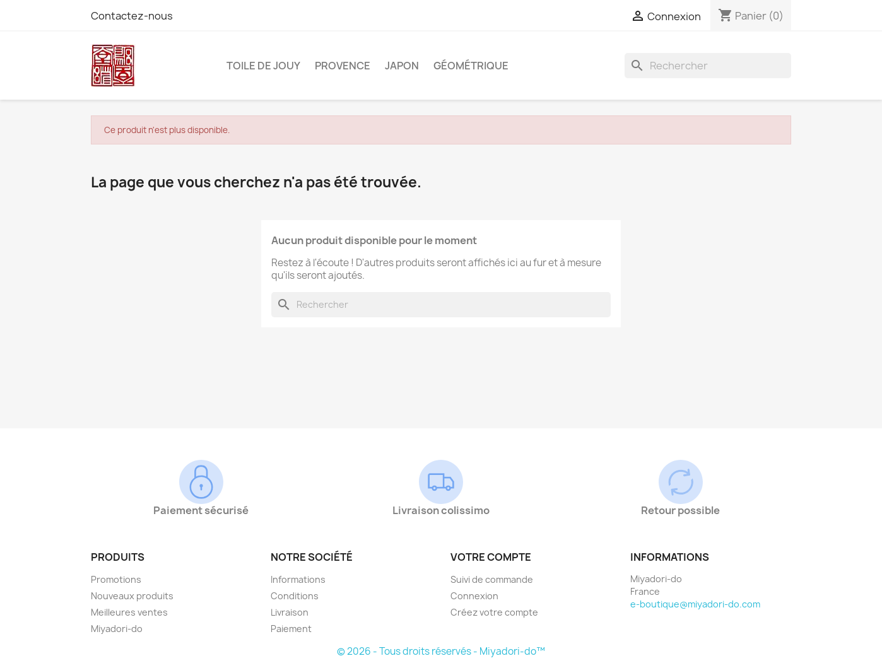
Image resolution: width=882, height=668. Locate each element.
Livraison (290, 612)
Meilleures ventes (129, 612)
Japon (402, 66)
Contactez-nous (132, 16)
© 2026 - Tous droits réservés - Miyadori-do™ (441, 651)
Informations (298, 579)
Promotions (116, 579)
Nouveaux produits (132, 596)
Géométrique (471, 66)
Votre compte (490, 557)
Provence (342, 66)
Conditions (295, 596)
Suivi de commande (491, 579)
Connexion (474, 596)
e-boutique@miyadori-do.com (695, 604)
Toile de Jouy (263, 66)
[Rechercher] (708, 65)
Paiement (291, 629)
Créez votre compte (494, 612)
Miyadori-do (117, 629)
